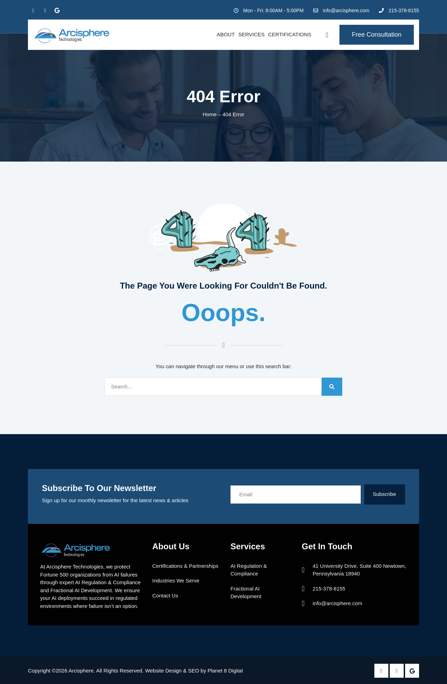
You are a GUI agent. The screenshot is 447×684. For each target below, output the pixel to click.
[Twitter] (45, 10)
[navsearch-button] (327, 35)
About (226, 34)
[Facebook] (33, 10)
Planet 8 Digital (225, 671)
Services (251, 34)
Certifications (290, 34)
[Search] (332, 387)
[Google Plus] (57, 10)
